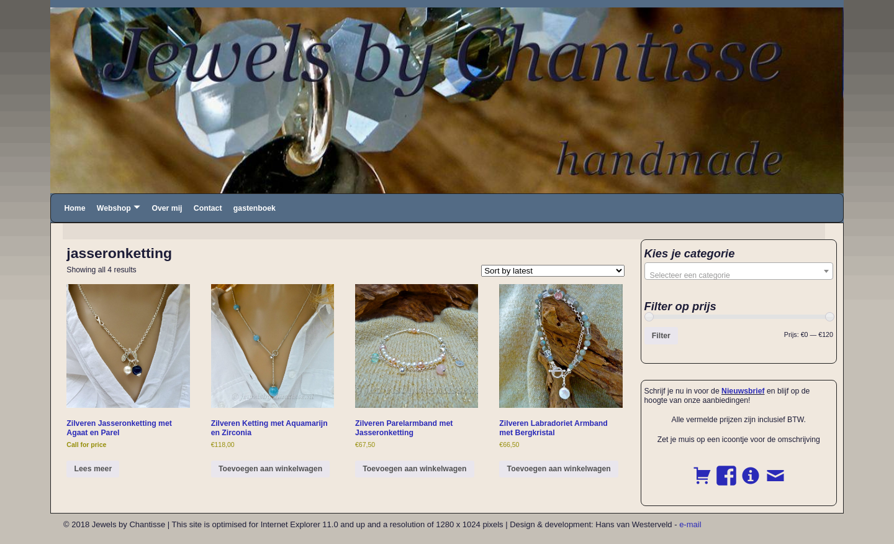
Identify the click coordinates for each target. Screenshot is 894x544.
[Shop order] (553, 271)
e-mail (690, 524)
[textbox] (739, 275)
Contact (208, 208)
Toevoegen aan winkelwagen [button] (270, 468)
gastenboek (254, 208)
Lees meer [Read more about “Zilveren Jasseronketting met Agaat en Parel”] (93, 468)
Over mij (166, 208)
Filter (661, 335)
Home (74, 208)
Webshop (114, 208)
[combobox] (739, 271)
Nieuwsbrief (742, 391)
